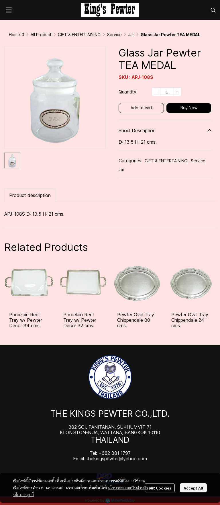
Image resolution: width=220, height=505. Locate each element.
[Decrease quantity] (156, 92)
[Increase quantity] (177, 92)
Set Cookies (159, 487)
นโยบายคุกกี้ (23, 494)
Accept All (193, 487)
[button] (213, 10)
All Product (41, 34)
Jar (131, 34)
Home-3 (16, 34)
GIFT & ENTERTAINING (79, 34)
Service (114, 34)
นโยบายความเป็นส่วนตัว (128, 487)
